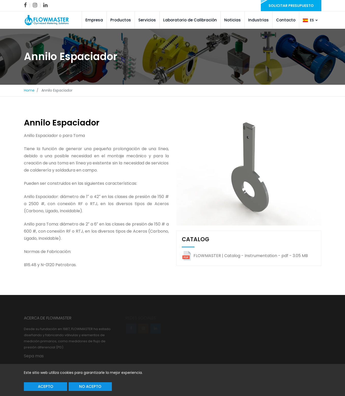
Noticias (232, 20)
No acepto (90, 386)
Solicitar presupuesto (291, 5)
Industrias (258, 20)
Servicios (147, 20)
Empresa (94, 20)
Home (29, 90)
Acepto (45, 386)
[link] (25, 5)
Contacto (285, 20)
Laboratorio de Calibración (190, 20)
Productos (120, 20)
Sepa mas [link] (34, 356)
